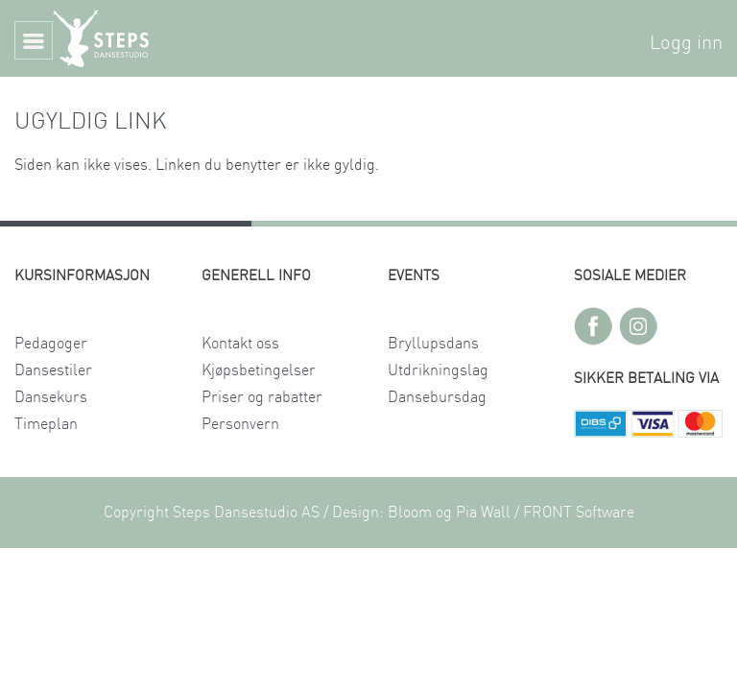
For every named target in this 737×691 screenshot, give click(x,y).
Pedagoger (50, 343)
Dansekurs (50, 397)
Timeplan (46, 424)
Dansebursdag (437, 397)
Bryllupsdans (433, 343)
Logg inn (686, 43)
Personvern (240, 424)
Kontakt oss (240, 343)
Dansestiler (53, 370)
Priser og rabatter (262, 397)
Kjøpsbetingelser (259, 370)
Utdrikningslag (438, 370)
